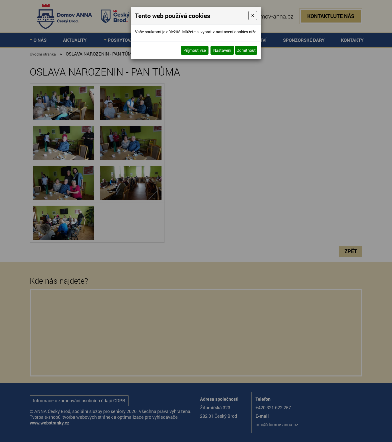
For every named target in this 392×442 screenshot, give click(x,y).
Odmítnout (246, 50)
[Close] (252, 15)
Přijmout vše (195, 50)
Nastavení (222, 50)
